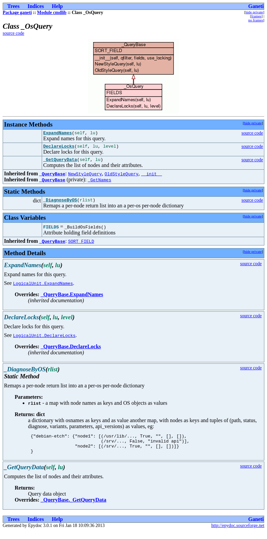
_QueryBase (52, 177)
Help (57, 6)
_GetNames (99, 183)
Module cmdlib (51, 12)
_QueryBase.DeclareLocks (71, 350)
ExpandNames (57, 134)
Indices (35, 6)
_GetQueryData (60, 162)
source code (13, 33)
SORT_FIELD (81, 245)
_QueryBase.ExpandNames (72, 298)
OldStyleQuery (121, 177)
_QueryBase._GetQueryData (73, 508)
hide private (254, 12)
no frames (255, 20)
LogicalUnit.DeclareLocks (44, 339)
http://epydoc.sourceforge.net (237, 533)
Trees (13, 6)
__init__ (151, 177)
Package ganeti (17, 12)
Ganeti (256, 6)
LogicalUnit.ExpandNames (43, 287)
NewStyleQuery (85, 177)
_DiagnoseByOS (60, 204)
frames (256, 16)
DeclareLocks (58, 148)
